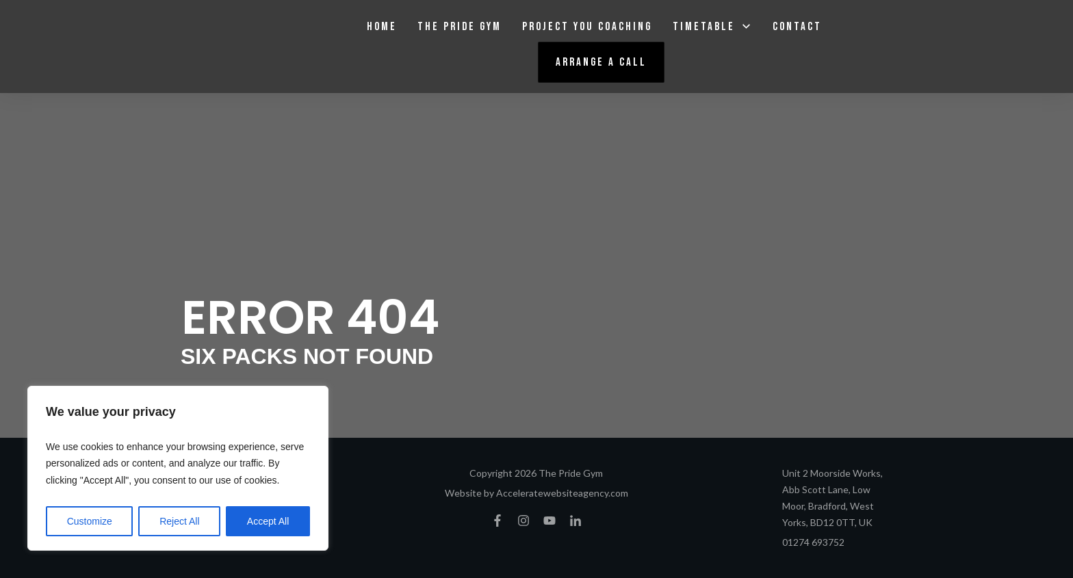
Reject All (179, 521)
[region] (177, 468)
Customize (89, 521)
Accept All (268, 521)
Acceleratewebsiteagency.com (562, 493)
